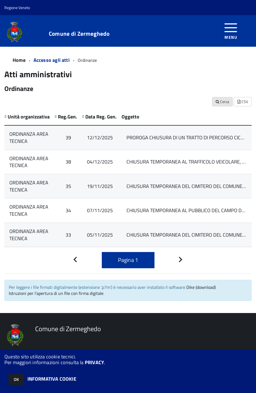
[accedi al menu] (230, 30)
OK (16, 379)
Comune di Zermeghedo (79, 34)
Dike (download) (201, 287)
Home (19, 60)
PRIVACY (94, 362)
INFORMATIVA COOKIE (51, 379)
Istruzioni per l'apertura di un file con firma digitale (56, 293)
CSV (242, 101)
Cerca (222, 101)
